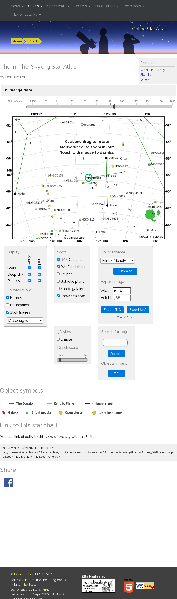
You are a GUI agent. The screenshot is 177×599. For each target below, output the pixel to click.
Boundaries (17, 305)
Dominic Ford (25, 574)
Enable (64, 339)
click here (29, 585)
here (45, 589)
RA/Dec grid (69, 260)
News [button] (15, 6)
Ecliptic (65, 274)
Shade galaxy (70, 289)
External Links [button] (26, 14)
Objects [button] (81, 6)
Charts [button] (34, 6)
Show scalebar (71, 296)
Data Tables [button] (105, 6)
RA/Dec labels (71, 267)
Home (17, 41)
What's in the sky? (153, 70)
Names (14, 298)
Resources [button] (132, 6)
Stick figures (18, 312)
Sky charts (147, 74)
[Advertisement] (88, 533)
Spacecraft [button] (57, 6)
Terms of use (125, 317)
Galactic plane (70, 281)
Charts (33, 41)
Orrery (145, 79)
